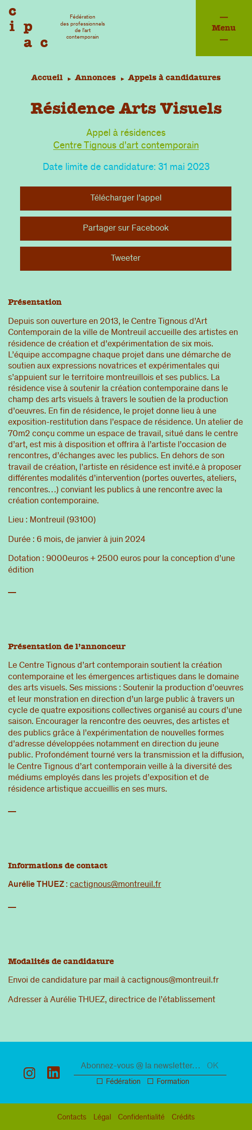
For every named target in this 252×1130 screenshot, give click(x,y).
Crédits (183, 1117)
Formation (173, 1082)
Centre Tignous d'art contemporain (126, 146)
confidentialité (141, 1117)
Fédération (123, 1082)
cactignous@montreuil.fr (115, 885)
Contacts (71, 1117)
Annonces (95, 77)
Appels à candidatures (176, 77)
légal (102, 1117)
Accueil (45, 77)
